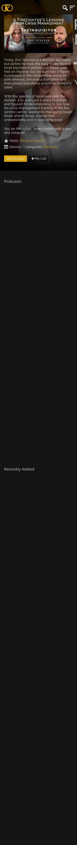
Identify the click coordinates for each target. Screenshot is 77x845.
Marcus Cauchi (32, 141)
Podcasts (51, 147)
